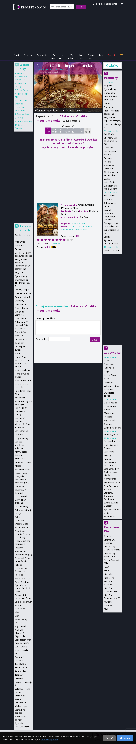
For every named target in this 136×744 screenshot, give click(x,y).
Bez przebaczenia (112, 441)
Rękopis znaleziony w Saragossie (21, 76)
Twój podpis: (41, 339)
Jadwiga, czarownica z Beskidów (110, 462)
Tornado (108, 424)
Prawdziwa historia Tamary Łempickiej (22, 534)
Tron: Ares (20, 675)
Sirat (17, 615)
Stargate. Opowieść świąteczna (109, 495)
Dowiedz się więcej (49, 739)
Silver (106, 378)
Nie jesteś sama (22, 469)
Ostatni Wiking (22, 506)
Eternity (107, 455)
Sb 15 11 (87, 130)
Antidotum (20, 245)
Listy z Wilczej (110, 375)
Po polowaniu (21, 527)
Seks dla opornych (23, 601)
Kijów (106, 570)
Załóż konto (111, 3)
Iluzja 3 (107, 371)
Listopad (19, 434)
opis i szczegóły (61, 110)
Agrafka (107, 536)
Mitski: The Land (112, 250)
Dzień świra (22, 90)
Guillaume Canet (51, 72)
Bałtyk (18, 249)
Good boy (108, 147)
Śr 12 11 (67, 130)
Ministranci (109, 413)
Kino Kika (108, 574)
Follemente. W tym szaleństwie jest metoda (22, 325)
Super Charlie (21, 646)
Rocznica (108, 416)
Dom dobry (109, 93)
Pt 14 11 (80, 130)
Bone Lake (109, 364)
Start (16, 55)
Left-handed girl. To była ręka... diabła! (112, 471)
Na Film (61, 57)
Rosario (107, 161)
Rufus (106, 206)
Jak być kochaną (24, 121)
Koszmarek (20, 397)
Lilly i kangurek (21, 431)
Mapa (100, 55)
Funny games (110, 367)
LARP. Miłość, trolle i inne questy (21, 411)
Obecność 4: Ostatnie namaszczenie (21, 493)
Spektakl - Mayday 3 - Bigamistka (20, 633)
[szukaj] (61, 7)
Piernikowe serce (112, 482)
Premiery (28, 55)
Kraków (111, 65)
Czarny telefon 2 (22, 297)
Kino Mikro (109, 578)
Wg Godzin (70, 57)
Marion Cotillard (77, 226)
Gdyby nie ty (110, 203)
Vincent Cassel (80, 229)
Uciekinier (108, 382)
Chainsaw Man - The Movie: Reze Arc (112, 140)
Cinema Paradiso (23, 293)
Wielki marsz (20, 695)
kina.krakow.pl (33, 7)
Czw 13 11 (74, 130)
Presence (108, 158)
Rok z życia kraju (22, 578)
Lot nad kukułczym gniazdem (20, 445)
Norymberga (110, 478)
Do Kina (53, 57)
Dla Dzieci (80, 57)
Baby (106, 360)
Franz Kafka (109, 195)
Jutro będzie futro (23, 380)
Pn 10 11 (54, 130)
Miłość (107, 103)
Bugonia (108, 85)
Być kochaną (110, 89)
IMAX (106, 566)
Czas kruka (109, 451)
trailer (72, 110)
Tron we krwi (23, 114)
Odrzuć (109, 738)
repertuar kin (47, 110)
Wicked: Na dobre (112, 427)
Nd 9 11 (48, 130)
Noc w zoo (109, 107)
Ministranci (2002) (23, 462)
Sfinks (106, 609)
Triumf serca (21, 667)
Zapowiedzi (41, 55)
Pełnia (20, 117)
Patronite (112, 55)
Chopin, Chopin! (22, 289)
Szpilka (107, 236)
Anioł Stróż (109, 134)
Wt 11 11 (61, 130)
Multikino (108, 601)
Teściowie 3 (20, 663)
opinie (79, 110)
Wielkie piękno (21, 706)
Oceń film (56, 243)
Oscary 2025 (90, 57)
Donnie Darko (21, 308)
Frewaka (108, 199)
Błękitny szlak (110, 402)
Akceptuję (125, 738)
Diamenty (19, 300)
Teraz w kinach (25, 228)
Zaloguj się (98, 3)
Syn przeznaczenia (112, 509)
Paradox (108, 605)
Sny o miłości (110, 420)
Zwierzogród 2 (111, 434)
